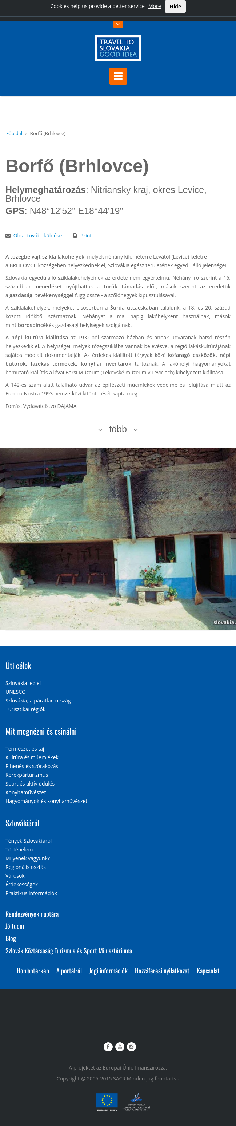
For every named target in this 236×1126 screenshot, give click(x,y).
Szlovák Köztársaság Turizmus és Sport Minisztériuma (68, 950)
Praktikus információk (31, 893)
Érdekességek (21, 884)
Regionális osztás (25, 866)
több (118, 429)
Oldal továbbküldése (37, 235)
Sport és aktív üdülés (30, 783)
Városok (15, 875)
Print (86, 235)
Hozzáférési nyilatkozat (162, 970)
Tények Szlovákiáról (28, 840)
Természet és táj (24, 748)
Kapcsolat (208, 970)
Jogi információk (108, 970)
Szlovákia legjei (23, 683)
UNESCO (15, 691)
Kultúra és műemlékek (32, 757)
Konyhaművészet (25, 792)
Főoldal (14, 133)
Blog (10, 938)
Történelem (19, 849)
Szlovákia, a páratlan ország (38, 700)
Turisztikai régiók (25, 709)
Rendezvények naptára (32, 913)
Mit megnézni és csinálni (41, 731)
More (154, 6)
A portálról (69, 970)
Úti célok (18, 665)
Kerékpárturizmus (26, 774)
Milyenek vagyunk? (27, 858)
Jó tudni (14, 925)
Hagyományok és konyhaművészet (46, 801)
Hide (175, 6)
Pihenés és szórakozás (31, 766)
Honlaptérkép (33, 970)
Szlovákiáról (22, 822)
